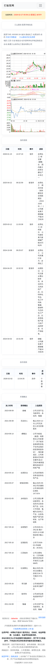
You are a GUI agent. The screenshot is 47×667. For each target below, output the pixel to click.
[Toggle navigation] (40, 5)
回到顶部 (41, 617)
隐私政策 (14, 656)
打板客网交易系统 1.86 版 (23, 629)
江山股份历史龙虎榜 (27, 37)
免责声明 (5, 656)
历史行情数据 (11, 37)
